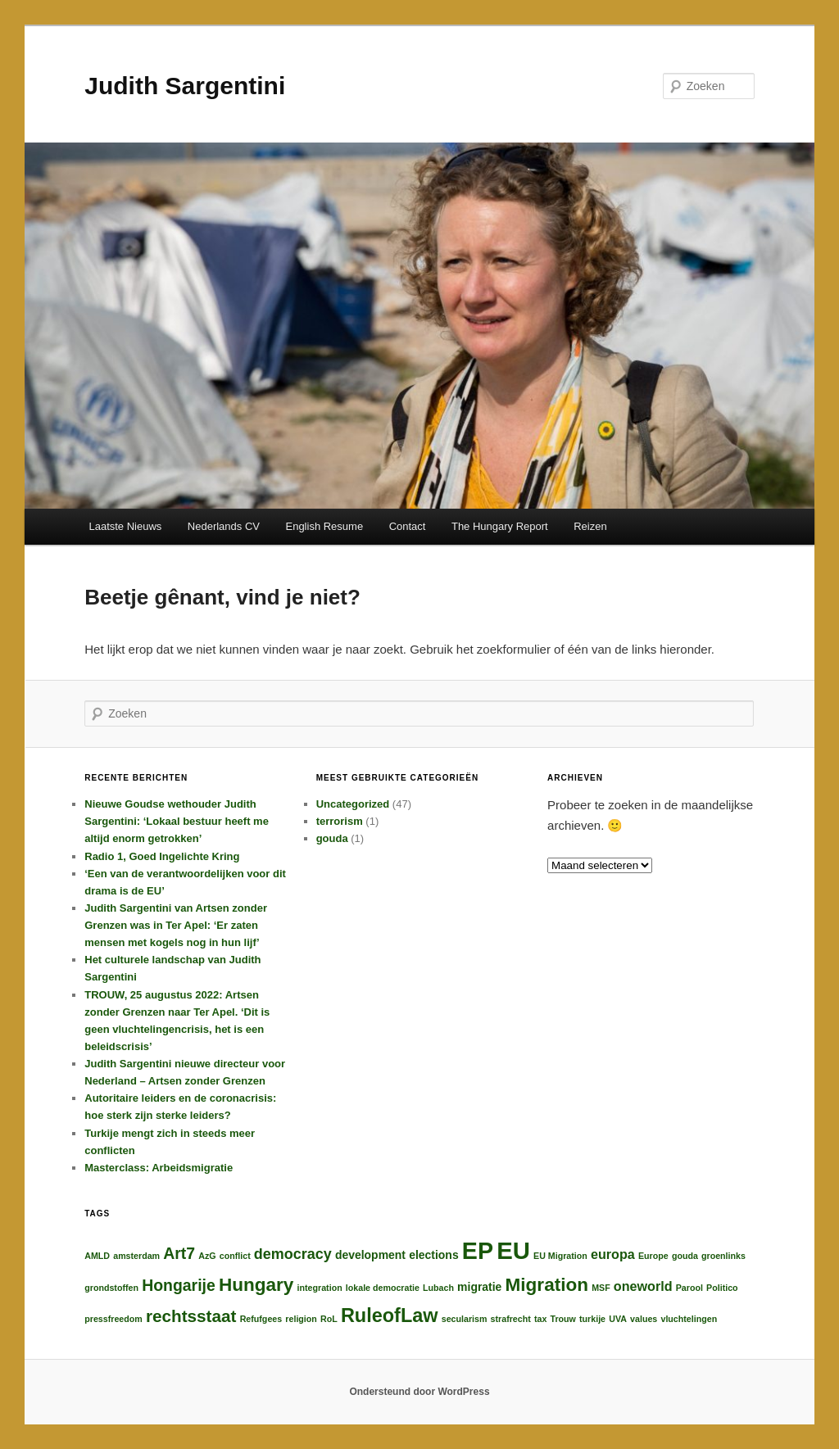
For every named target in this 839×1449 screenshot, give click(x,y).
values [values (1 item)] (643, 1319)
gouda (332, 838)
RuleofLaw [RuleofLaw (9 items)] (389, 1315)
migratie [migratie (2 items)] (479, 1286)
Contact (407, 526)
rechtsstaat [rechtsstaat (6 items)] (191, 1315)
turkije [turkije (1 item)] (592, 1319)
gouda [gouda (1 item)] (685, 1256)
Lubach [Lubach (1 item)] (438, 1288)
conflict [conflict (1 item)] (235, 1256)
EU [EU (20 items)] (513, 1250)
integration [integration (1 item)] (319, 1288)
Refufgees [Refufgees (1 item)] (261, 1319)
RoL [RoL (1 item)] (329, 1319)
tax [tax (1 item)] (540, 1319)
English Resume (324, 526)
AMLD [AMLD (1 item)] (97, 1256)
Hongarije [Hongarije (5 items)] (178, 1285)
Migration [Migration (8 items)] (547, 1285)
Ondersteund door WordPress (419, 1391)
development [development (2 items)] (370, 1254)
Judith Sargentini (184, 85)
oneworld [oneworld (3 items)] (643, 1286)
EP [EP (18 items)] (477, 1251)
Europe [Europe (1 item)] (653, 1256)
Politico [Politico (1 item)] (721, 1288)
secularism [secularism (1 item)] (465, 1319)
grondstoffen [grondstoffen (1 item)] (111, 1288)
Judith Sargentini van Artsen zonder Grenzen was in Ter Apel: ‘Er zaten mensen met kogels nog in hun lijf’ (175, 925)
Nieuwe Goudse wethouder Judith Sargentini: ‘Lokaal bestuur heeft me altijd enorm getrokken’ (176, 821)
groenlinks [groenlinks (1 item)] (723, 1256)
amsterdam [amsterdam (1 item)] (136, 1256)
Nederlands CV (224, 526)
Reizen (590, 526)
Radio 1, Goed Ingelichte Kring (161, 856)
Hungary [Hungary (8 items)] (256, 1285)
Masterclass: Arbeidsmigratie (158, 1167)
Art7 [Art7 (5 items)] (179, 1253)
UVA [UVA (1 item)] (618, 1319)
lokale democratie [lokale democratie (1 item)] (383, 1288)
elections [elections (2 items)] (434, 1254)
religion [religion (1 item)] (300, 1319)
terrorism (339, 821)
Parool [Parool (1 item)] (689, 1288)
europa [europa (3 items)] (613, 1254)
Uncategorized (353, 804)
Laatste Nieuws (124, 526)
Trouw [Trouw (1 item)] (562, 1319)
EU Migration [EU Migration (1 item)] (560, 1256)
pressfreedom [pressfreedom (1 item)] (113, 1319)
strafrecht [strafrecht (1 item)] (511, 1319)
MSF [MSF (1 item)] (601, 1288)
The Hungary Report (499, 526)
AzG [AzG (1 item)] (206, 1256)
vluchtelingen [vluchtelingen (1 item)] (688, 1319)
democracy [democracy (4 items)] (293, 1254)
